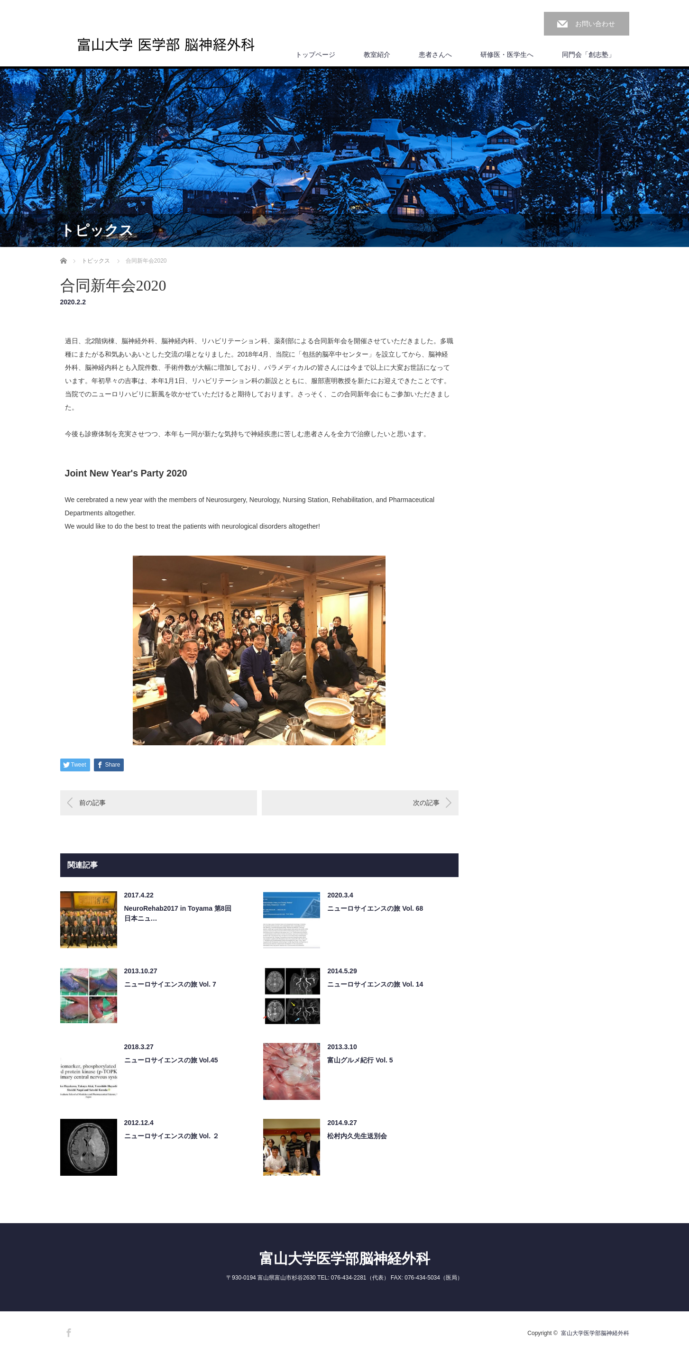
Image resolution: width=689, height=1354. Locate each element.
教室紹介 (377, 54)
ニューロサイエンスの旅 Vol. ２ (171, 1136)
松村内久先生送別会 (357, 1136)
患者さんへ (435, 54)
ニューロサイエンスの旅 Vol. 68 (375, 908)
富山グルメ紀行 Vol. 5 (360, 1060)
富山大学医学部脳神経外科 (344, 1258)
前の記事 (92, 802)
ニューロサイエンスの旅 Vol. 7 (170, 984)
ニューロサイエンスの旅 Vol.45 (171, 1060)
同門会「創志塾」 (588, 54)
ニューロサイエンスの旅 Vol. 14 (375, 984)
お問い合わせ (595, 23)
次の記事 (426, 802)
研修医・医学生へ (506, 54)
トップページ (315, 54)
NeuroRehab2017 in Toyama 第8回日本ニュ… (177, 913)
